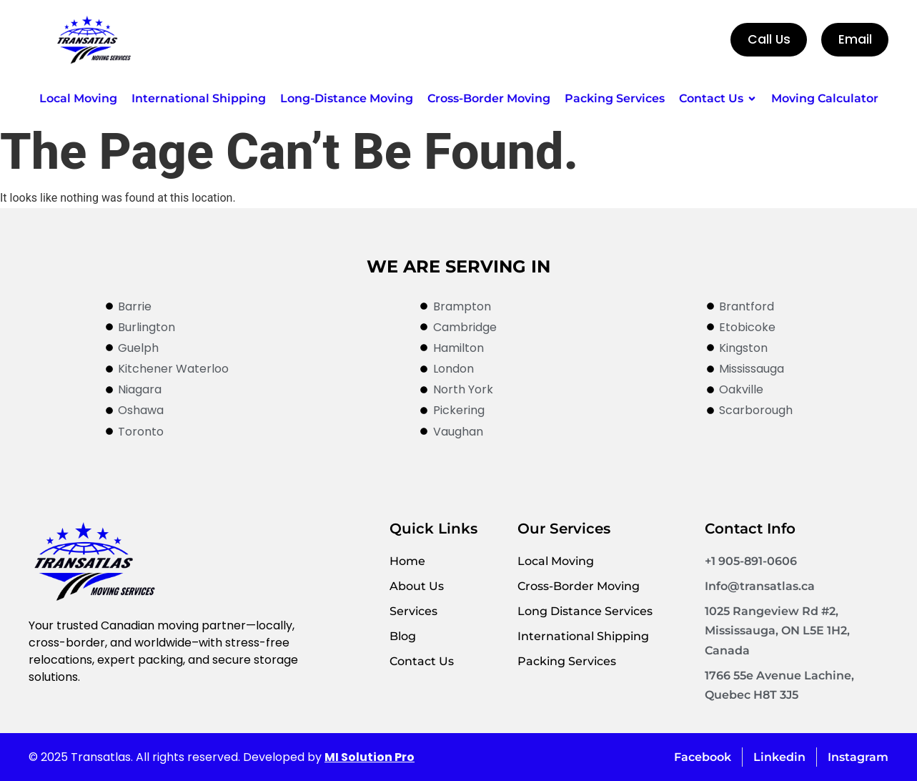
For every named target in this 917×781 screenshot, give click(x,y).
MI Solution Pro (369, 757)
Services (413, 611)
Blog (403, 636)
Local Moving (555, 561)
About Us (417, 586)
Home (407, 561)
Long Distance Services (585, 611)
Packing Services (566, 661)
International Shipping (583, 636)
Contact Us (422, 661)
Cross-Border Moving (578, 586)
